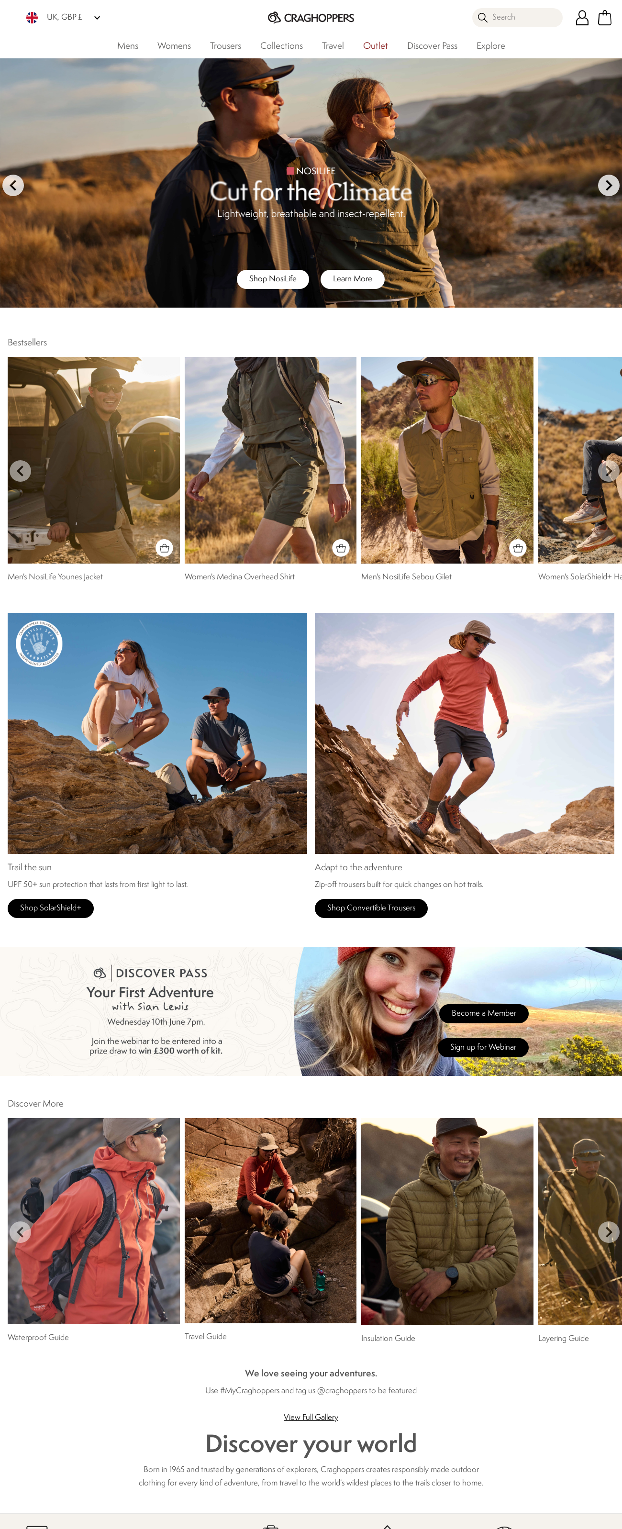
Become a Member (484, 1013)
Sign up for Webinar (483, 1047)
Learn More (352, 279)
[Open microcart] (604, 17)
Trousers (225, 46)
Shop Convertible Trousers (371, 908)
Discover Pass (432, 46)
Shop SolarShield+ (50, 908)
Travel (333, 46)
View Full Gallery (311, 1418)
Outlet (375, 46)
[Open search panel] (517, 17)
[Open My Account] (582, 17)
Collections (281, 46)
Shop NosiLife (273, 279)
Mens (127, 46)
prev (13, 185)
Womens (174, 46)
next (609, 185)
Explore (491, 46)
